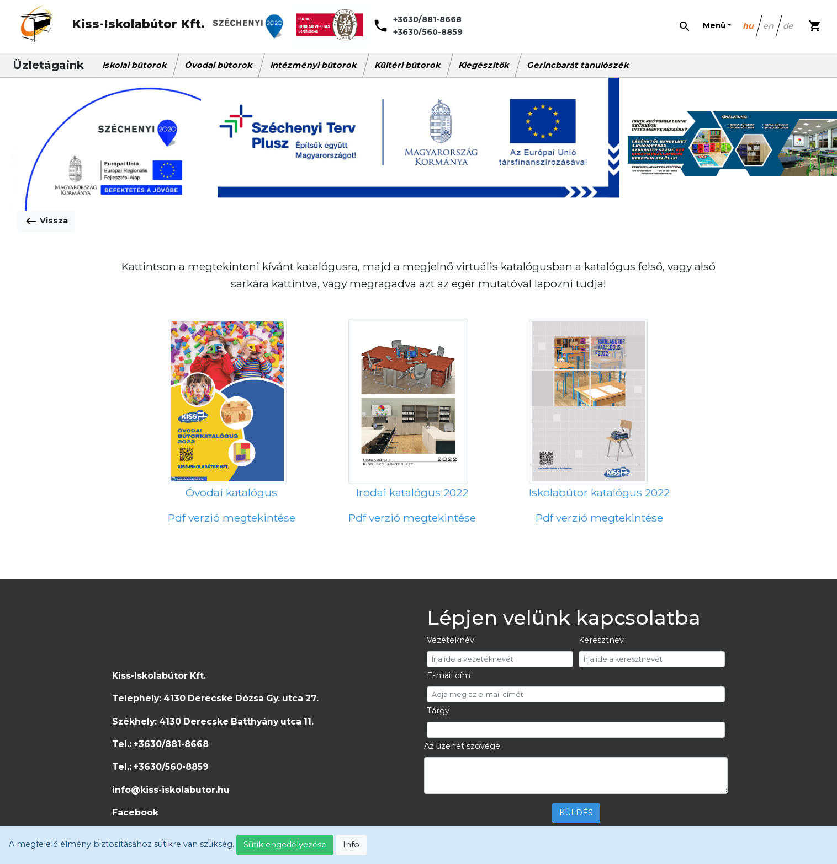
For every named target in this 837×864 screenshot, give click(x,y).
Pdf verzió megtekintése (231, 517)
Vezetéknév (450, 640)
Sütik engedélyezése (284, 845)
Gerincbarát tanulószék (578, 65)
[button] (717, 25)
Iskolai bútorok (135, 65)
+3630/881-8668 (427, 19)
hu (749, 26)
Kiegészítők (484, 65)
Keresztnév (601, 640)
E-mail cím (448, 675)
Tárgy (438, 711)
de (788, 26)
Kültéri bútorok (408, 65)
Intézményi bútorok (313, 65)
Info (351, 845)
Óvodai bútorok (219, 65)
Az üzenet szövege (462, 746)
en (769, 26)
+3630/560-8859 (428, 32)
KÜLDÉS (576, 813)
